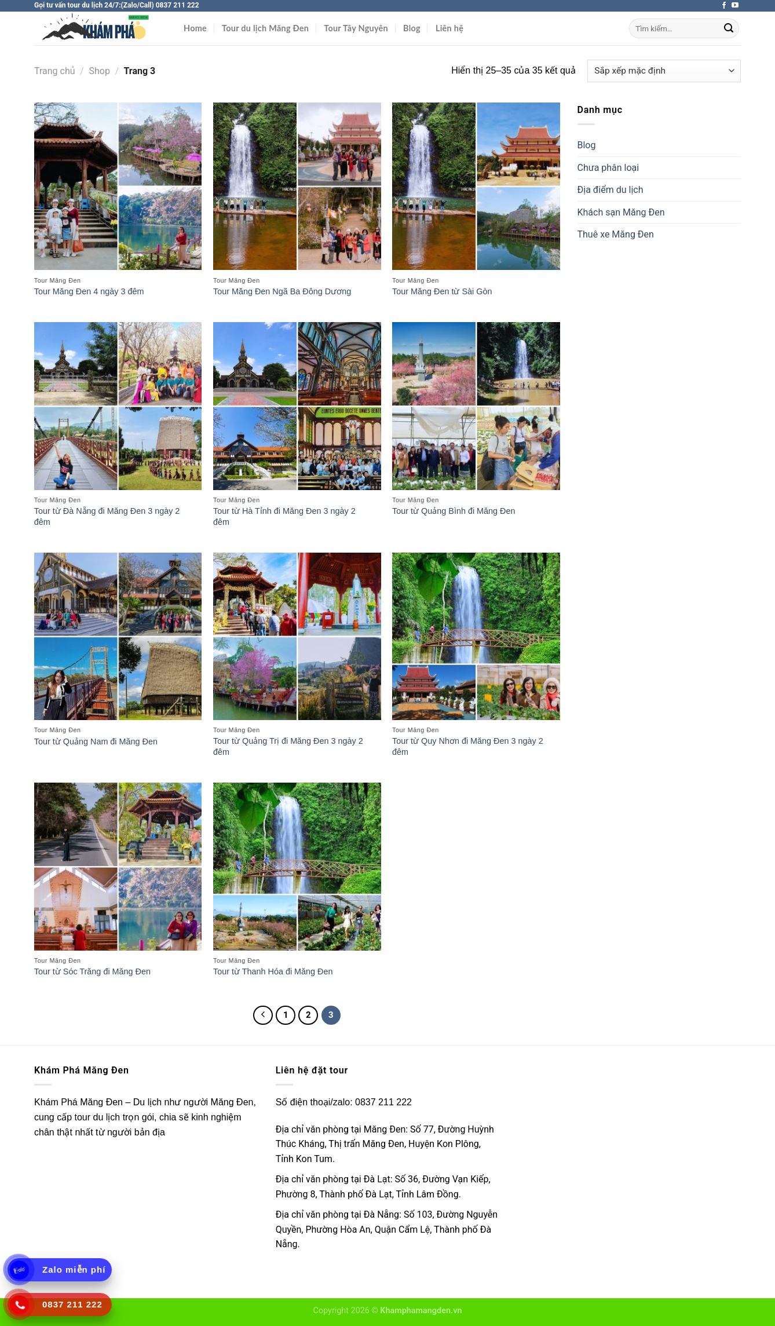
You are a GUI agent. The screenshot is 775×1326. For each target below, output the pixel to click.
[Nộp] (729, 28)
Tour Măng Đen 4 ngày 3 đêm (89, 291)
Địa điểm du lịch (610, 189)
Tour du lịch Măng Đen (265, 28)
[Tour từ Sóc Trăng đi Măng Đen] (118, 867)
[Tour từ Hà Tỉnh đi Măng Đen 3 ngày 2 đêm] (297, 406)
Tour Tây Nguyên (356, 28)
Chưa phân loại (608, 167)
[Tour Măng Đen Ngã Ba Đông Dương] (297, 187)
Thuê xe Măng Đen (615, 234)
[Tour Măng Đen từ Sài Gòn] (476, 187)
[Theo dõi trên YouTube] (735, 6)
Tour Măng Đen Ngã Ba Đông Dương (282, 291)
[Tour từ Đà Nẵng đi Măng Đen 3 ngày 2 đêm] (118, 406)
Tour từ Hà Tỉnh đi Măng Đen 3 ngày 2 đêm (284, 516)
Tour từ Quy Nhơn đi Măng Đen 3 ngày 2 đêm (467, 746)
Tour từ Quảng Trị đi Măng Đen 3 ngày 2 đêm (288, 746)
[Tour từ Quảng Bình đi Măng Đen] (476, 406)
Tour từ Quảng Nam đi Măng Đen (96, 741)
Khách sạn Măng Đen (621, 212)
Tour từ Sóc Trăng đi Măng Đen (92, 971)
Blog (412, 28)
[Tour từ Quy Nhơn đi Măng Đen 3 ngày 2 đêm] (476, 637)
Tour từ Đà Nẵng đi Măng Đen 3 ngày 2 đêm (107, 516)
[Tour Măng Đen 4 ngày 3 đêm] (118, 187)
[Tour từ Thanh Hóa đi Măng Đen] (297, 867)
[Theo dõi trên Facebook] (724, 6)
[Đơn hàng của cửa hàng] (664, 71)
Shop (99, 70)
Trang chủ (54, 70)
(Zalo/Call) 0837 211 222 (160, 5)
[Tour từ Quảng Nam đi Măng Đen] (118, 637)
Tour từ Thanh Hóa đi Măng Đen (273, 971)
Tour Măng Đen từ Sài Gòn (442, 291)
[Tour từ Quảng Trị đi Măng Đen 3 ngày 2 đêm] (297, 637)
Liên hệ (449, 28)
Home (195, 28)
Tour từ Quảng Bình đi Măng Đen (453, 511)
